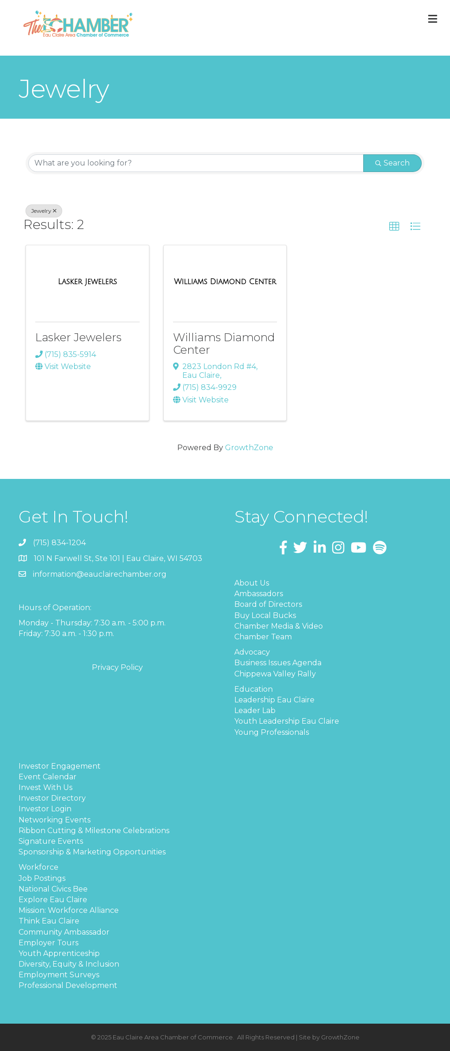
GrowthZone (249, 447)
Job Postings (42, 878)
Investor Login (45, 808)
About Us (251, 583)
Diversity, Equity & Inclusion (69, 964)
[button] (394, 226)
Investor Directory (52, 798)
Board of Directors (268, 604)
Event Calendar (48, 776)
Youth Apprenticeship (59, 953)
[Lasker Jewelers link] (87, 282)
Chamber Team (263, 636)
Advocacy (252, 652)
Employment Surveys (59, 974)
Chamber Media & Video (278, 626)
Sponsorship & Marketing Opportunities (92, 851)
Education (253, 689)
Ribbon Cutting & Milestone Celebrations (94, 830)
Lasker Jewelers (78, 337)
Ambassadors (258, 593)
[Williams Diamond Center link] (225, 282)
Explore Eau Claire (53, 899)
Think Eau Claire (49, 921)
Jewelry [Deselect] (44, 210)
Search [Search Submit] (392, 163)
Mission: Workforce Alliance (69, 910)
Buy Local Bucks (265, 615)
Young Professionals (271, 732)
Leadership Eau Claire (274, 699)
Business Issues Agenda (277, 662)
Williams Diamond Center (224, 343)
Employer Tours (48, 942)
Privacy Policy (117, 667)
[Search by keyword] (196, 163)
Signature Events (51, 841)
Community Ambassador (64, 932)
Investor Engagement (60, 766)
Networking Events (54, 819)
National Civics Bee (53, 889)
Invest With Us (45, 787)
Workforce (38, 867)
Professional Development (68, 985)
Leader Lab (255, 710)
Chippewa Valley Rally (275, 673)
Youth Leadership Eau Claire (286, 721)
